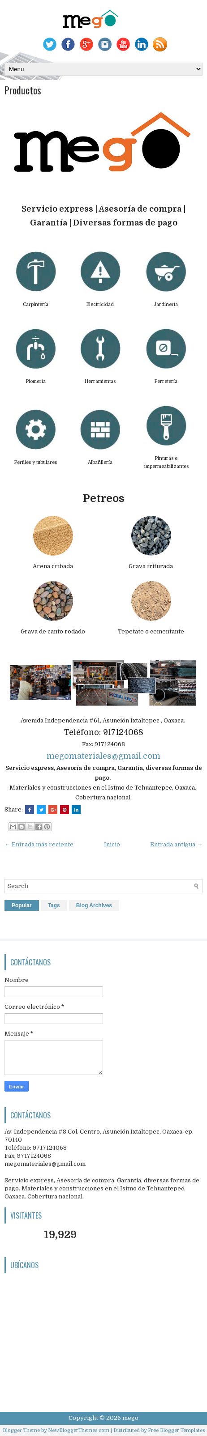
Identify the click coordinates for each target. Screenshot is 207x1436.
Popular (22, 905)
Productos (22, 90)
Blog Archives (94, 905)
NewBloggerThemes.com (78, 1430)
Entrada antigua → (176, 844)
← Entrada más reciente (38, 844)
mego (130, 1418)
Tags (54, 905)
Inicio (112, 844)
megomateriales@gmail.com (103, 756)
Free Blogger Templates (176, 1430)
